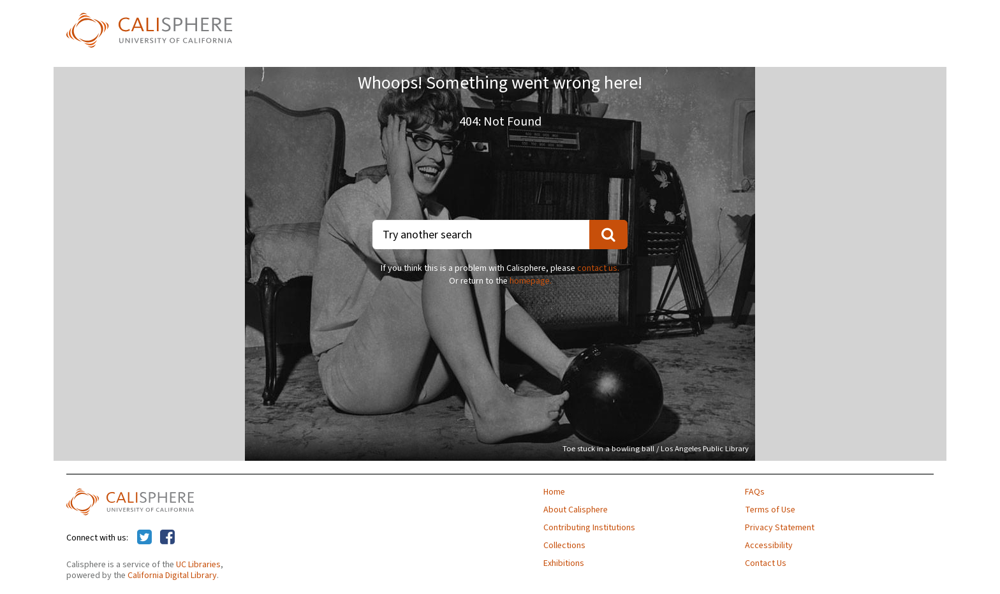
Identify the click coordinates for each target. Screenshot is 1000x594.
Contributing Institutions (589, 527)
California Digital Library (172, 575)
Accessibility (769, 545)
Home (554, 492)
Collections (564, 545)
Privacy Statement (779, 527)
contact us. (598, 268)
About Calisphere (575, 509)
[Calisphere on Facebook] (167, 538)
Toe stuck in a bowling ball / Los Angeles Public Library (655, 448)
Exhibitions (563, 563)
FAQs (755, 492)
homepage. (531, 281)
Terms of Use (770, 509)
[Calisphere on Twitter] (144, 538)
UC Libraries (198, 564)
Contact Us (765, 563)
